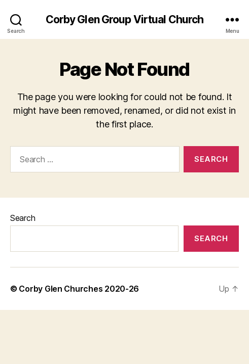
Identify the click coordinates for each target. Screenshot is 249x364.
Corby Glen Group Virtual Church (125, 19)
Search (22, 218)
